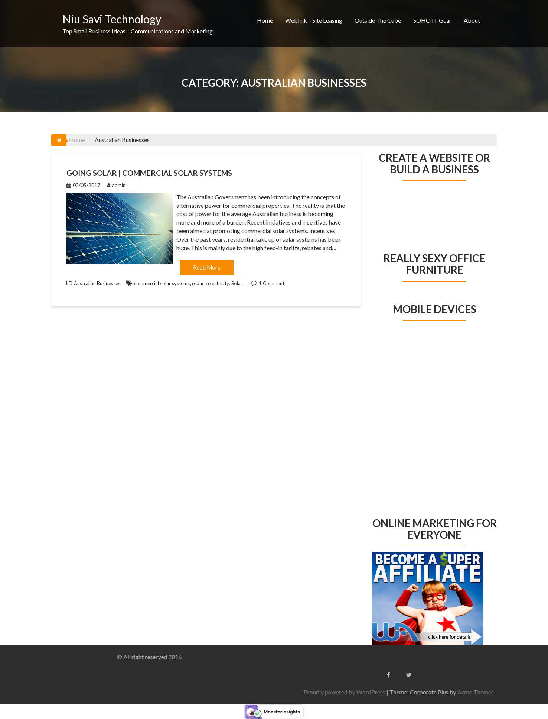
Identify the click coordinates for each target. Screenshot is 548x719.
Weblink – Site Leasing (313, 20)
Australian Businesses (97, 283)
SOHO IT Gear (432, 20)
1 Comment (271, 283)
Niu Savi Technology (111, 19)
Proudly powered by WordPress (455, 692)
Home (265, 20)
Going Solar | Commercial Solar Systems (149, 172)
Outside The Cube (378, 20)
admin (116, 185)
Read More (207, 267)
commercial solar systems (162, 283)
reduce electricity (210, 283)
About (472, 20)
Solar (236, 283)
